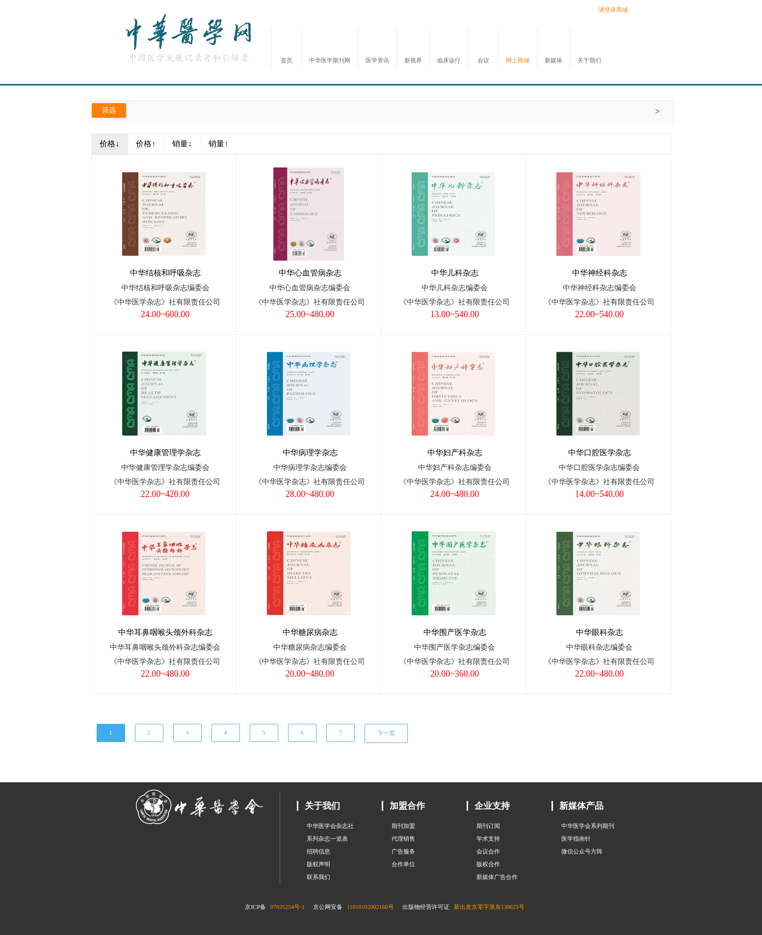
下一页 (386, 733)
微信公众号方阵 (582, 851)
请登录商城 (613, 9)
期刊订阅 (488, 826)
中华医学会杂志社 (330, 826)
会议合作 (488, 851)
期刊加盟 (403, 826)
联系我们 (318, 877)
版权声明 (318, 864)
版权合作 (488, 864)
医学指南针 (576, 838)
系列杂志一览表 (327, 838)
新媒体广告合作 (497, 877)
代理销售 (403, 838)
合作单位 (403, 864)
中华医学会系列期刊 (587, 826)
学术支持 (488, 838)
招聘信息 (318, 851)
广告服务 (403, 851)
